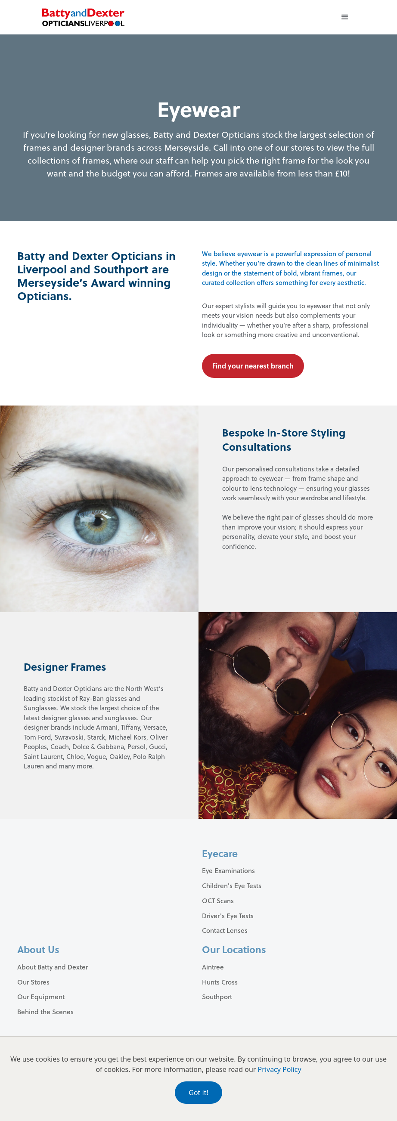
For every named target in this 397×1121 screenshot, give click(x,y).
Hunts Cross (220, 982)
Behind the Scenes (45, 1011)
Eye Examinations (228, 870)
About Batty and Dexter (52, 967)
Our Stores (33, 982)
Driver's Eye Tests (228, 915)
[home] (83, 17)
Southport (217, 996)
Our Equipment (41, 996)
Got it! (198, 1092)
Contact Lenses (225, 930)
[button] (345, 17)
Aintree (213, 967)
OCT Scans (218, 900)
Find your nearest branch (253, 366)
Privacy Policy (279, 1069)
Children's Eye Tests (231, 885)
